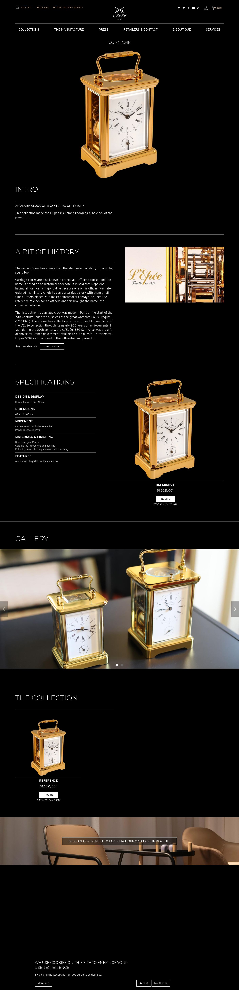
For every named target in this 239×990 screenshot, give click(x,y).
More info (43, 983)
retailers (42, 7)
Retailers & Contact (140, 29)
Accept (143, 983)
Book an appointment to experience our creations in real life (119, 841)
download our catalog (68, 7)
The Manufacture (69, 29)
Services (213, 29)
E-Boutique (182, 29)
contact (26, 7)
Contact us (52, 346)
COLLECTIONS (28, 29)
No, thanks (160, 983)
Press (103, 29)
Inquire (165, 498)
